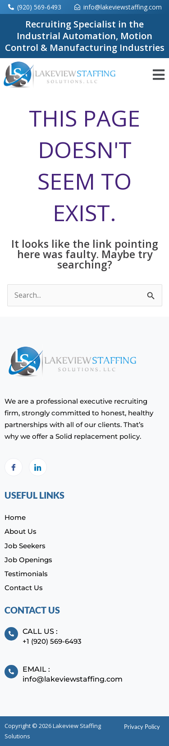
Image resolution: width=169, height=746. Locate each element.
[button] (158, 75)
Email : (36, 669)
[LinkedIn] (38, 467)
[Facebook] (14, 467)
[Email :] (11, 671)
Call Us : (40, 631)
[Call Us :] (11, 634)
